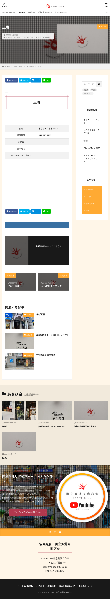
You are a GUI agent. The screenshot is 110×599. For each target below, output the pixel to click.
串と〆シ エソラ (91, 121)
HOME (7, 66)
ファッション (88, 93)
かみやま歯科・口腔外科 (91, 131)
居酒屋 (86, 90)
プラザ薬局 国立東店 (46, 355)
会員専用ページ (68, 12)
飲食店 (38, 37)
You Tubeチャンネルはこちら (28, 512)
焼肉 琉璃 (40, 314)
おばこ (5, 457)
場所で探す (31, 37)
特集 (88, 212)
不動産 (93, 90)
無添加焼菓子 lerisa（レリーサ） (51, 336)
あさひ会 (9, 37)
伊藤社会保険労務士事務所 (86, 426)
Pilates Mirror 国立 (92, 148)
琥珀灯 (87, 140)
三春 (39, 66)
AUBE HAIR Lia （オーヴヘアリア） (92, 158)
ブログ (23, 37)
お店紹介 (24, 12)
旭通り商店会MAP (50, 12)
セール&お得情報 (10, 12)
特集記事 (35, 12)
